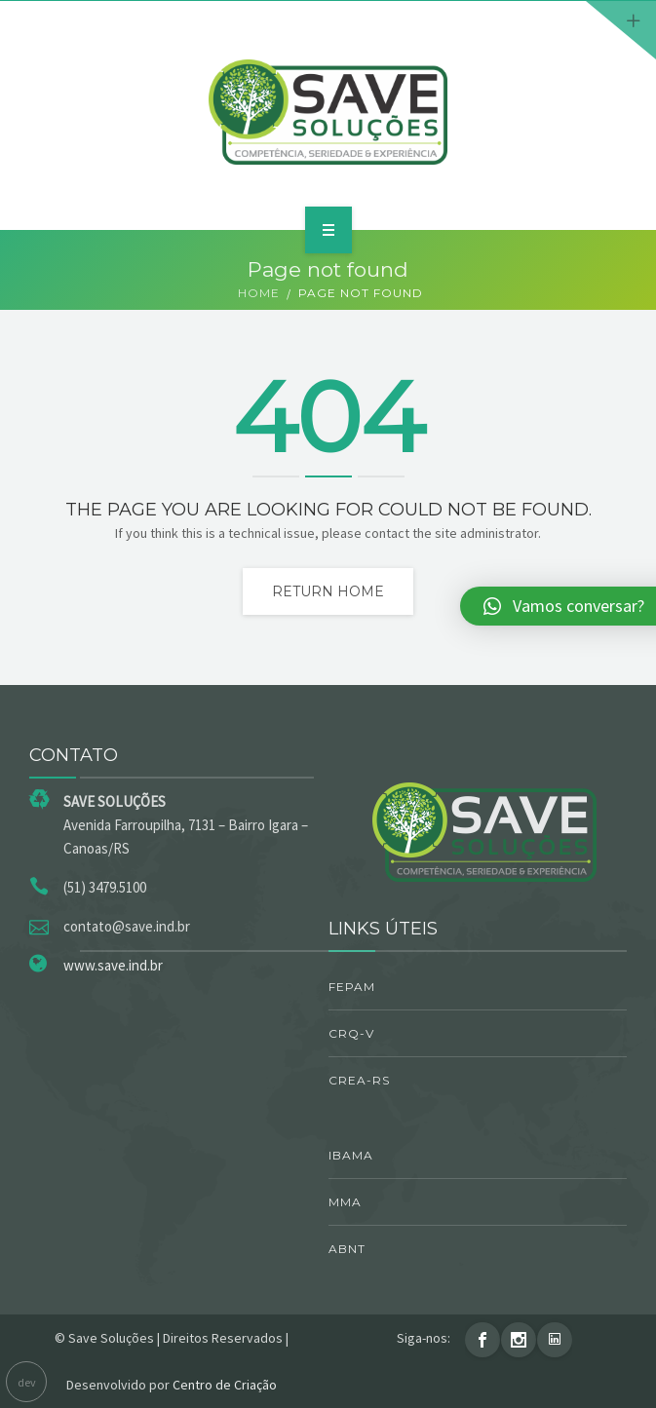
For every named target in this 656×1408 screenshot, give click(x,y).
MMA (345, 1202)
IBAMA (350, 1155)
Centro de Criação (225, 1384)
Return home (328, 591)
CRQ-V (351, 1033)
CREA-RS (359, 1080)
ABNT (347, 1248)
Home (259, 292)
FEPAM (351, 986)
